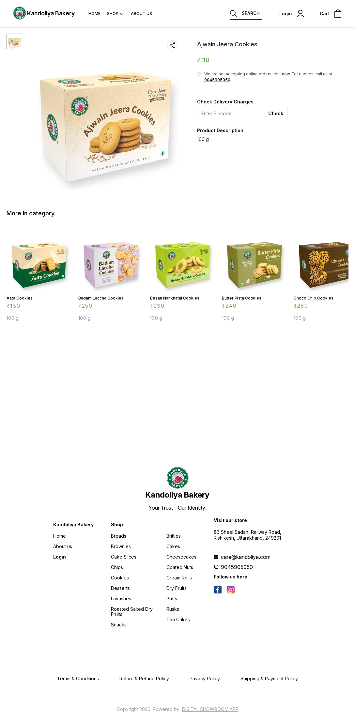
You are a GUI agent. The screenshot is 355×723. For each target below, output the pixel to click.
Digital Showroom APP (210, 709)
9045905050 (217, 79)
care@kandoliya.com (245, 557)
